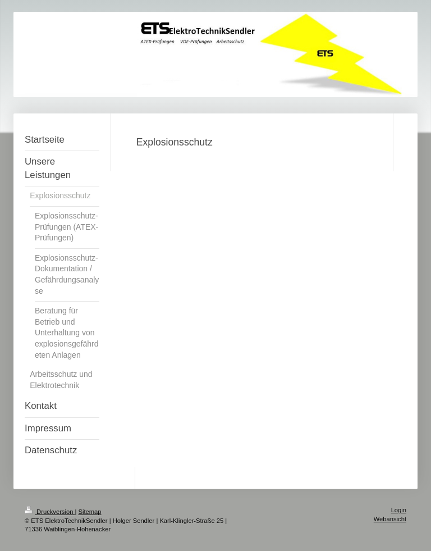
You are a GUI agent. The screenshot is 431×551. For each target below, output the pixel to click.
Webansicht (390, 519)
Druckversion (50, 511)
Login (398, 510)
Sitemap (90, 511)
